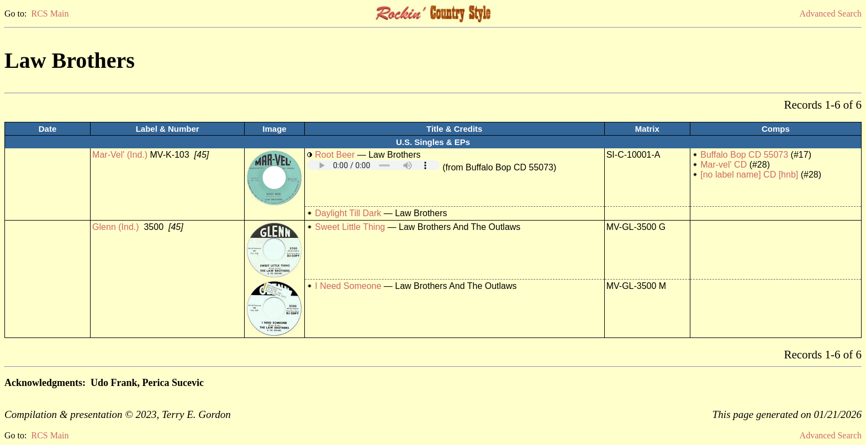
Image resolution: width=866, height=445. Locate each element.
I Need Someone (348, 286)
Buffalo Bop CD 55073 (744, 154)
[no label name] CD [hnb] (749, 174)
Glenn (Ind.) (115, 227)
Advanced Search (831, 13)
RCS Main (49, 13)
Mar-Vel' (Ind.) (119, 154)
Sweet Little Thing (350, 227)
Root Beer (335, 154)
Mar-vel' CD (724, 164)
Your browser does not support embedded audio (373, 165)
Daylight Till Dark (348, 213)
